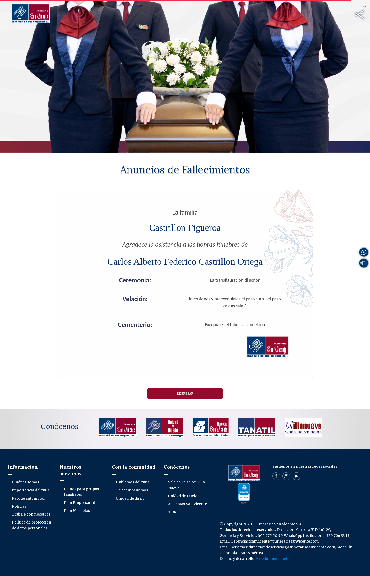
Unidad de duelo (130, 498)
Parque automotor (28, 498)
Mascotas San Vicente (187, 504)
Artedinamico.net (271, 558)
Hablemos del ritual (133, 482)
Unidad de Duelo (182, 496)
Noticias (19, 506)
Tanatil (174, 512)
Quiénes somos (25, 482)
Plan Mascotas (77, 510)
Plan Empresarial (79, 502)
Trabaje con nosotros (31, 514)
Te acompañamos (132, 490)
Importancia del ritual (31, 490)
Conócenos (59, 426)
